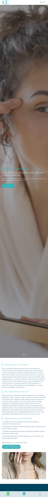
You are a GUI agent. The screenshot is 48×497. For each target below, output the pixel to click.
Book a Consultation (11, 447)
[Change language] (41, 2)
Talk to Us (8, 185)
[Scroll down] (24, 354)
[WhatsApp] (8, 494)
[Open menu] (44, 2)
